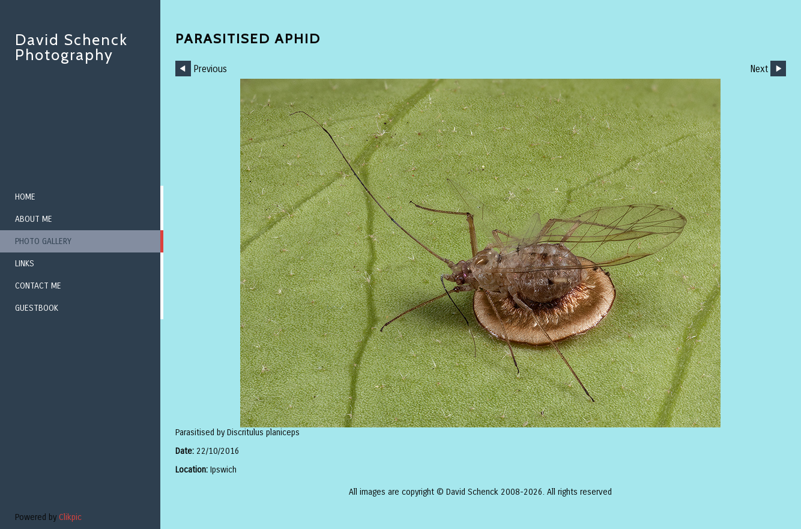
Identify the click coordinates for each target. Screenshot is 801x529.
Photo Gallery (43, 241)
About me (33, 219)
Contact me (38, 286)
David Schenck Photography (71, 47)
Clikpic (70, 517)
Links (24, 263)
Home (25, 197)
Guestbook (36, 308)
